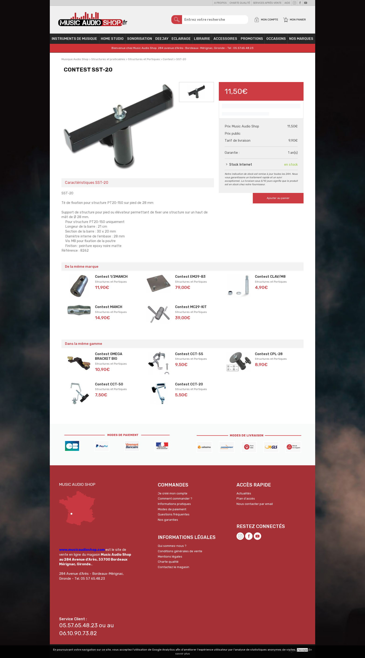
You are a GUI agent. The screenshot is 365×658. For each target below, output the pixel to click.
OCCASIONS (276, 39)
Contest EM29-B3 (190, 276)
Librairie (202, 39)
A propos (220, 2)
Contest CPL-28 (269, 354)
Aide (287, 2)
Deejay (162, 39)
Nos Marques (301, 39)
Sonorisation (139, 39)
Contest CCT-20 (189, 384)
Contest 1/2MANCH (111, 276)
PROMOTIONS (252, 39)
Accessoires (225, 39)
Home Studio (112, 39)
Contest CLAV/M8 (270, 276)
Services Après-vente (267, 2)
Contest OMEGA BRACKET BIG (108, 356)
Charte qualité (240, 2)
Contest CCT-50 (109, 384)
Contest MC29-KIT (191, 307)
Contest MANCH (108, 307)
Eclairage (181, 39)
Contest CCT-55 (189, 354)
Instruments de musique (74, 39)
